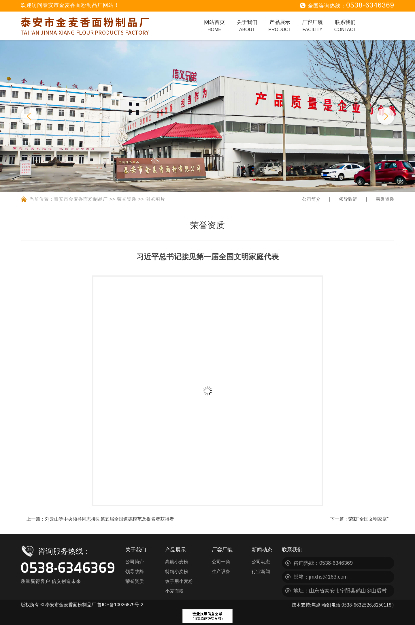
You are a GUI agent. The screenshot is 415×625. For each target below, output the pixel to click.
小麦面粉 (174, 591)
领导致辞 (348, 199)
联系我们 (345, 25)
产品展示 (279, 25)
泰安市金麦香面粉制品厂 (81, 199)
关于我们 (247, 25)
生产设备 (221, 571)
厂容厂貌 (312, 25)
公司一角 (221, 561)
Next (385, 116)
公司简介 (311, 199)
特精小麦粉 (176, 571)
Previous (29, 116)
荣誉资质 (127, 199)
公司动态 (261, 561)
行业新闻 (261, 571)
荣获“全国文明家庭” (368, 519)
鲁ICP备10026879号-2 (120, 604)
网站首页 (214, 25)
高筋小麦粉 (176, 561)
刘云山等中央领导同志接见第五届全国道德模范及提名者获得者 (109, 519)
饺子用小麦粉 (179, 581)
